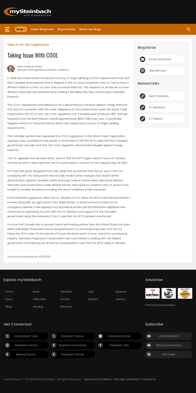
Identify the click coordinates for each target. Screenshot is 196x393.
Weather (66, 291)
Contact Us (148, 379)
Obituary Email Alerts (168, 345)
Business (121, 291)
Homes (65, 299)
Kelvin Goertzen (159, 96)
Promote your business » (160, 305)
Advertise (133, 379)
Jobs (91, 291)
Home (9, 291)
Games (120, 299)
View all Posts (157, 70)
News (36, 291)
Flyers (9, 299)
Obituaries (39, 299)
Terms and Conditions (98, 379)
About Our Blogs (90, 29)
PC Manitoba (157, 107)
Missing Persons (26, 354)
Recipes (93, 299)
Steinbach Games (72, 336)
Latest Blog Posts (42, 29)
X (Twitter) (156, 119)
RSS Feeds (168, 354)
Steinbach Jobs (119, 345)
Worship (38, 306)
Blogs (8, 306)
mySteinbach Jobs (26, 336)
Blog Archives (66, 29)
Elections (66, 306)
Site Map (119, 379)
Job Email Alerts (169, 336)
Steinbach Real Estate (72, 345)
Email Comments (160, 59)
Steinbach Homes (119, 336)
